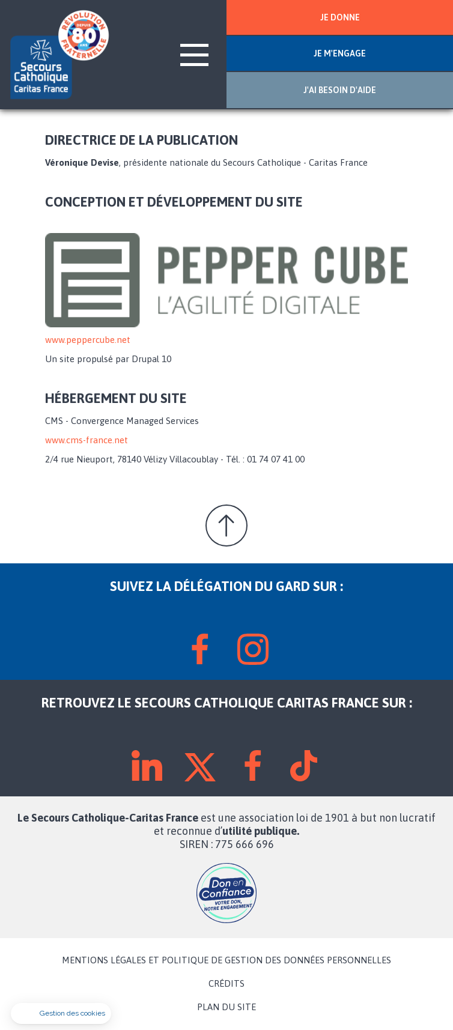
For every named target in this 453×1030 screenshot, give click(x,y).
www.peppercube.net (87, 340)
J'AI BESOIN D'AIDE (339, 90)
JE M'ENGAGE (340, 53)
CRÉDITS (226, 984)
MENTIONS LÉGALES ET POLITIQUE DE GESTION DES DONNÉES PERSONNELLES (226, 960)
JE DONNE (340, 17)
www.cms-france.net (86, 440)
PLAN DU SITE (226, 1007)
